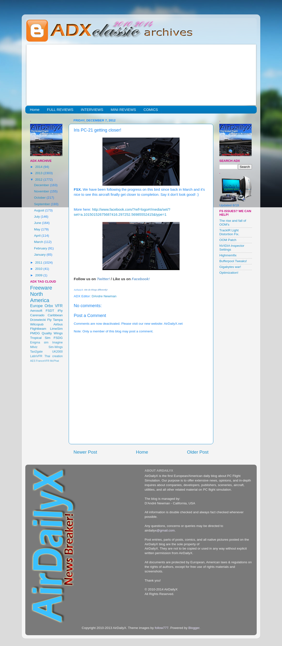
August (39, 210)
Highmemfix (227, 255)
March (39, 242)
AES (32, 360)
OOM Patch (227, 240)
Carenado (37, 315)
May (37, 229)
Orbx (49, 306)
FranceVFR (42, 360)
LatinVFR (36, 356)
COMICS (150, 110)
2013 (39, 173)
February (41, 248)
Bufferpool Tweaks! (233, 261)
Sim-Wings (55, 347)
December (42, 185)
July (37, 216)
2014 (39, 167)
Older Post (197, 452)
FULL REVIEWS (60, 110)
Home (35, 110)
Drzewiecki (38, 320)
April (37, 235)
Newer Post (85, 452)
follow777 (161, 628)
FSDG (58, 338)
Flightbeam (38, 328)
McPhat (54, 360)
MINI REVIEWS (123, 110)
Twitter (103, 279)
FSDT (50, 310)
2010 (39, 269)
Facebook (140, 279)
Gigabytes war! (230, 267)
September (42, 204)
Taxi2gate (36, 351)
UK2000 (57, 351)
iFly (60, 310)
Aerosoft (36, 310)
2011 (39, 262)
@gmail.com (166, 530)
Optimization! (228, 272)
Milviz (33, 347)
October (40, 197)
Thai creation (53, 356)
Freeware (41, 288)
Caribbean (55, 315)
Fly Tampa (55, 320)
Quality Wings (52, 333)
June (38, 223)
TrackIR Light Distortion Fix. (229, 232)
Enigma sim (39, 342)
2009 (39, 275)
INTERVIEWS (92, 110)
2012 (39, 179)
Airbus (58, 324)
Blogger (193, 628)
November (42, 191)
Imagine (57, 342)
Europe (36, 306)
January (40, 254)
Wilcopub (37, 324)
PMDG (35, 333)
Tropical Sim (40, 338)
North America (39, 297)
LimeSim (56, 328)
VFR (59, 306)
